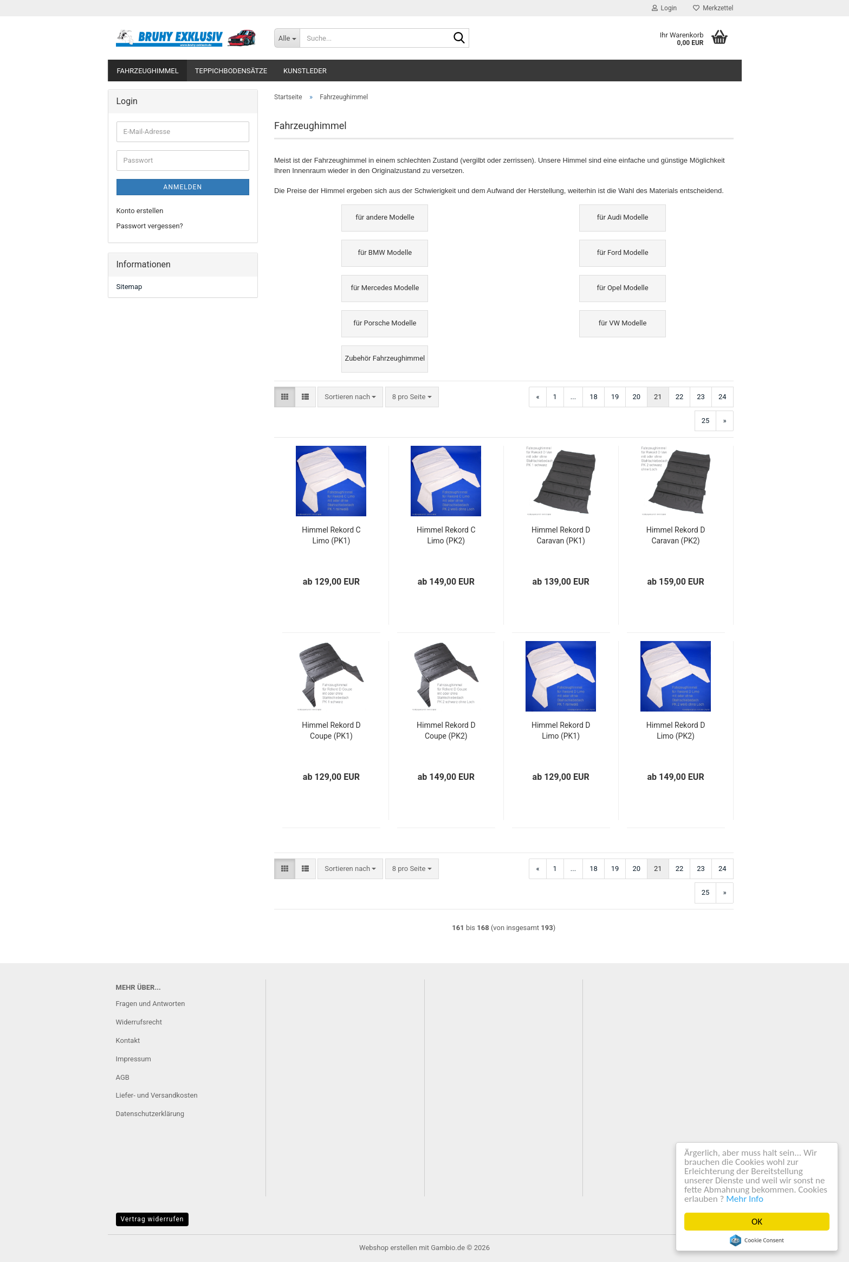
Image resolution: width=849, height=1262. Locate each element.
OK (756, 1221)
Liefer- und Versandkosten (157, 1095)
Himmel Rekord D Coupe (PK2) (446, 730)
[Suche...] (287, 38)
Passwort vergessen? (149, 226)
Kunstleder (305, 71)
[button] (284, 397)
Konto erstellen (140, 211)
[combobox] (350, 397)
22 (680, 397)
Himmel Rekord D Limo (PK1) (561, 730)
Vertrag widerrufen (152, 1219)
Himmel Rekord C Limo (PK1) (331, 535)
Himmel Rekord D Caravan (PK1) (561, 535)
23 (701, 397)
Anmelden (183, 187)
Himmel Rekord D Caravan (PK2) (675, 535)
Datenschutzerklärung (150, 1114)
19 (615, 397)
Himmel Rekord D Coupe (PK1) (331, 730)
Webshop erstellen (388, 1248)
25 (706, 421)
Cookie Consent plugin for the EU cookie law (757, 1240)
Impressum (133, 1059)
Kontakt (128, 1040)
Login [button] (664, 8)
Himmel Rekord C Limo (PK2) (446, 535)
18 (593, 397)
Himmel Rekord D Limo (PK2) (675, 730)
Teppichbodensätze (231, 71)
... (573, 397)
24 (722, 397)
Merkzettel (713, 8)
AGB (122, 1077)
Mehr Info (744, 1199)
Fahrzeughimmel (148, 71)
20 (636, 397)
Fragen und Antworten (150, 1004)
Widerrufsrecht (139, 1022)
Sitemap (129, 287)
